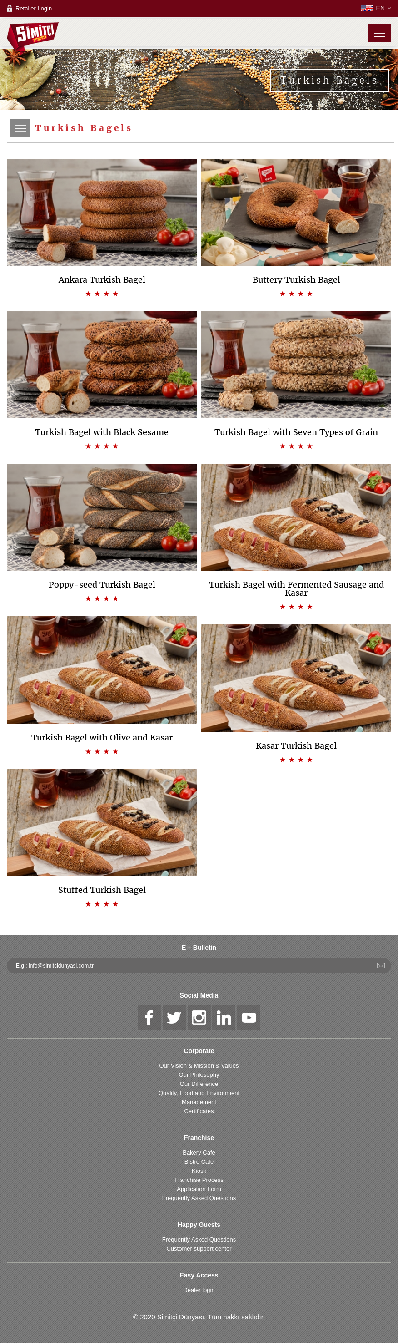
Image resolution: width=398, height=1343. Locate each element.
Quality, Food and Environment (199, 1093)
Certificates (199, 1111)
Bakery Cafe (199, 1152)
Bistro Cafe (199, 1161)
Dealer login (198, 1290)
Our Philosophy (199, 1074)
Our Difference (199, 1083)
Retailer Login (33, 8)
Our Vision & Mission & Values (199, 1065)
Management (199, 1102)
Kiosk (199, 1170)
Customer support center (198, 1248)
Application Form (199, 1189)
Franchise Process (199, 1179)
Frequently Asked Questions (199, 1198)
